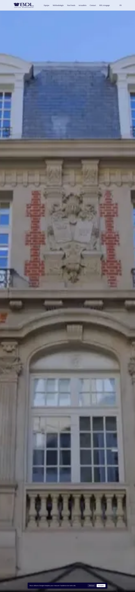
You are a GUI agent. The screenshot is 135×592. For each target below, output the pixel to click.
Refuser (91, 585)
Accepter (101, 585)
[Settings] (120, 5)
